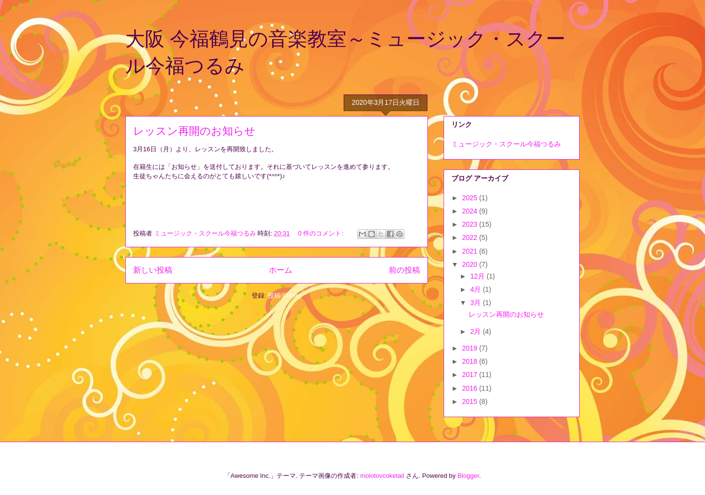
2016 (470, 388)
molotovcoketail (382, 475)
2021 (470, 251)
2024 (470, 211)
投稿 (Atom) (285, 295)
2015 (470, 401)
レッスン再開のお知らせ (194, 131)
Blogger (468, 475)
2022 (470, 237)
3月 (476, 302)
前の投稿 (404, 270)
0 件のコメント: (321, 233)
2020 (470, 264)
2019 (470, 348)
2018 (470, 361)
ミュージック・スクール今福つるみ (506, 144)
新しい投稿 (152, 270)
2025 (470, 198)
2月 (476, 331)
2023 (470, 224)
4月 (476, 289)
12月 (478, 276)
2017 (470, 374)
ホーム (280, 270)
